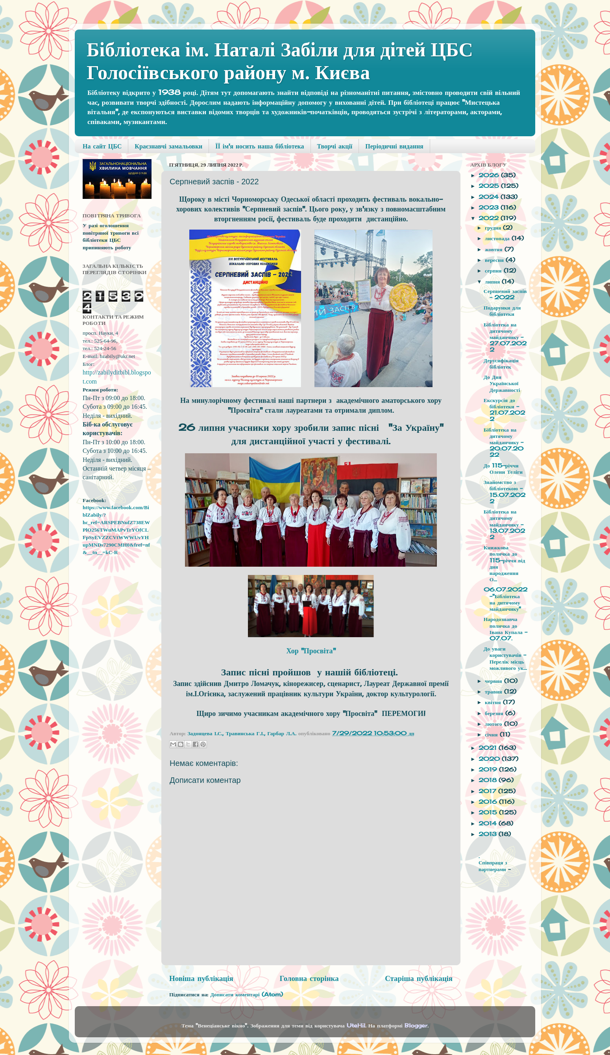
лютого (494, 724)
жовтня (495, 249)
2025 (490, 186)
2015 (489, 812)
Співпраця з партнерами (493, 865)
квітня (494, 702)
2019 (489, 769)
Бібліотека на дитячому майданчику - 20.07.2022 (504, 442)
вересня (495, 260)
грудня (494, 227)
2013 (489, 834)
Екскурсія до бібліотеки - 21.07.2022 (504, 410)
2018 (489, 780)
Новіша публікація (201, 978)
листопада (498, 238)
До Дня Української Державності (502, 383)
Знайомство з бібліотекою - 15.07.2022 (504, 491)
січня (492, 734)
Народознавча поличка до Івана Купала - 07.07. (505, 629)
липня (493, 281)
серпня (494, 270)
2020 (490, 759)
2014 (489, 823)
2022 (490, 218)
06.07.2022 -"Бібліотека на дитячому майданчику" (505, 599)
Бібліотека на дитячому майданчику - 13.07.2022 (504, 524)
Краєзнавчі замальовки (168, 146)
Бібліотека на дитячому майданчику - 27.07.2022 (505, 337)
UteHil (356, 1025)
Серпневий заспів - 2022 (505, 294)
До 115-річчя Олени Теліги (503, 468)
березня (495, 713)
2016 (489, 802)
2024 (490, 197)
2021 (489, 748)
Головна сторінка (308, 978)
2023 (490, 207)
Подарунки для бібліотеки (502, 310)
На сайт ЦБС (102, 146)
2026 (490, 175)
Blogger (416, 1025)
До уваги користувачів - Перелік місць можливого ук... (505, 658)
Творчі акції (335, 146)
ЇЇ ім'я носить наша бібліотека (259, 146)
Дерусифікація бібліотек (501, 363)
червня (494, 681)
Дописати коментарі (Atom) (246, 994)
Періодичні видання (394, 146)
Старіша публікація (419, 978)
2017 (488, 791)
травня (494, 691)
